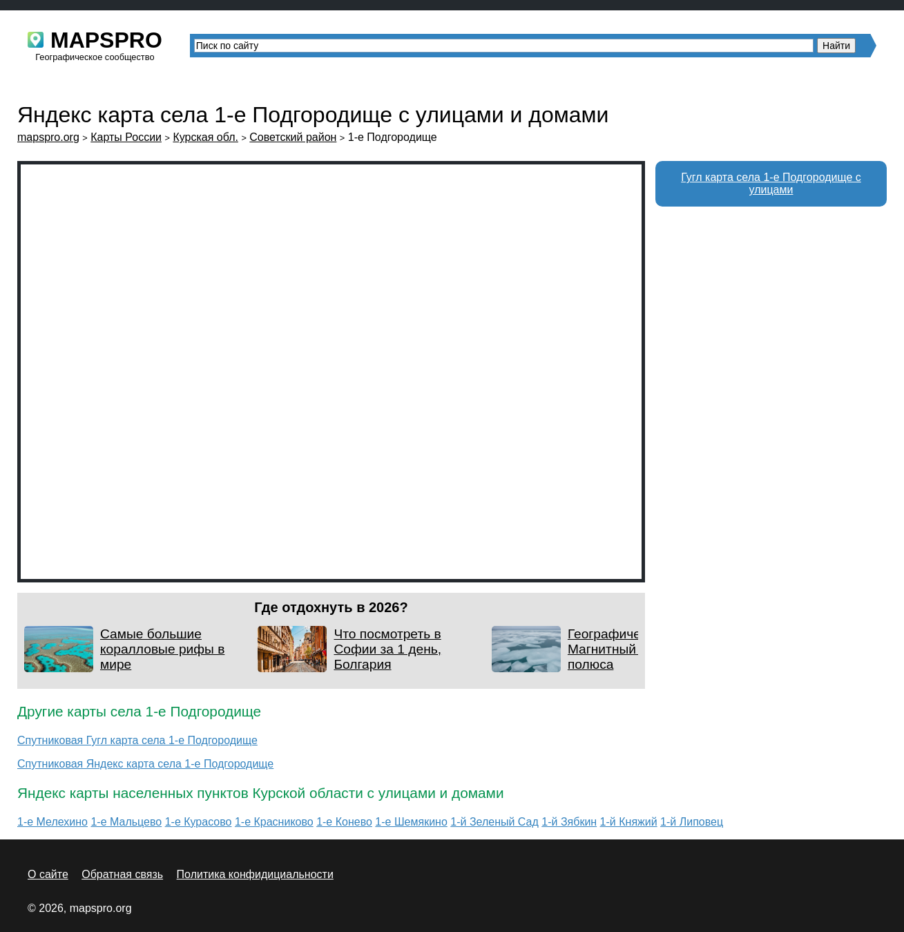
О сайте (48, 874)
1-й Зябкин (569, 822)
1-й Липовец (691, 822)
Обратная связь (122, 874)
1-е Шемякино (411, 822)
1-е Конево (344, 822)
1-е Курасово (198, 822)
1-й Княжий (628, 822)
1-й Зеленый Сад (494, 822)
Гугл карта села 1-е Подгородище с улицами (771, 183)
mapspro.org (48, 137)
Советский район (292, 137)
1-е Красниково (274, 822)
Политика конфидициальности (255, 874)
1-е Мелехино (52, 822)
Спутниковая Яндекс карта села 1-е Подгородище (145, 764)
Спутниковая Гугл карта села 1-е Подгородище (137, 740)
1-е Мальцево (126, 822)
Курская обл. (205, 137)
